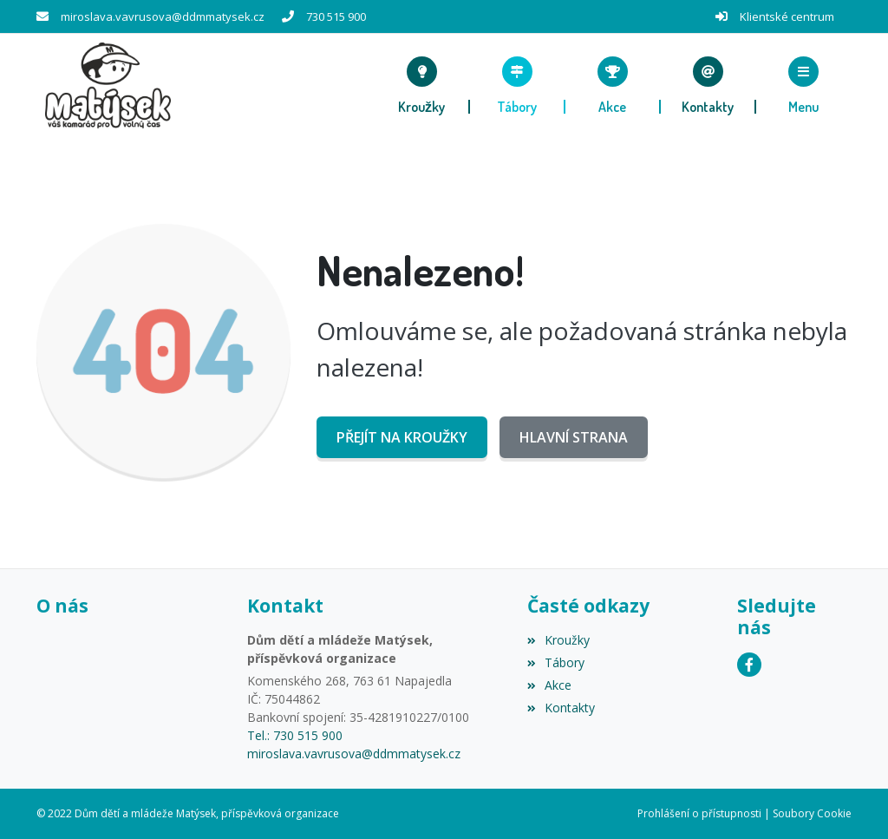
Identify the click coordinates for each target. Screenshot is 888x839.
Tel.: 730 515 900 (295, 735)
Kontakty (561, 707)
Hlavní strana (573, 437)
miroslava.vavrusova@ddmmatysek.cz (162, 16)
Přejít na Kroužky (401, 437)
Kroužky (558, 640)
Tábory (555, 662)
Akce (549, 685)
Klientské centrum (787, 16)
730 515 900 (336, 16)
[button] (804, 85)
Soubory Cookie (812, 813)
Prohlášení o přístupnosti (699, 813)
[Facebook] (749, 664)
